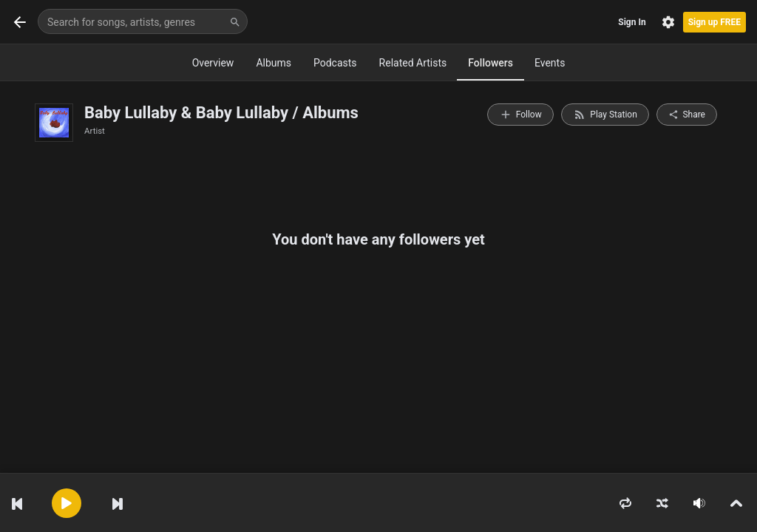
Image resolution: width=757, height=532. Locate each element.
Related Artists (413, 63)
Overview (213, 63)
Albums (273, 63)
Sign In (631, 22)
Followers (490, 63)
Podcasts (335, 63)
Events (549, 63)
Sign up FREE (714, 22)
